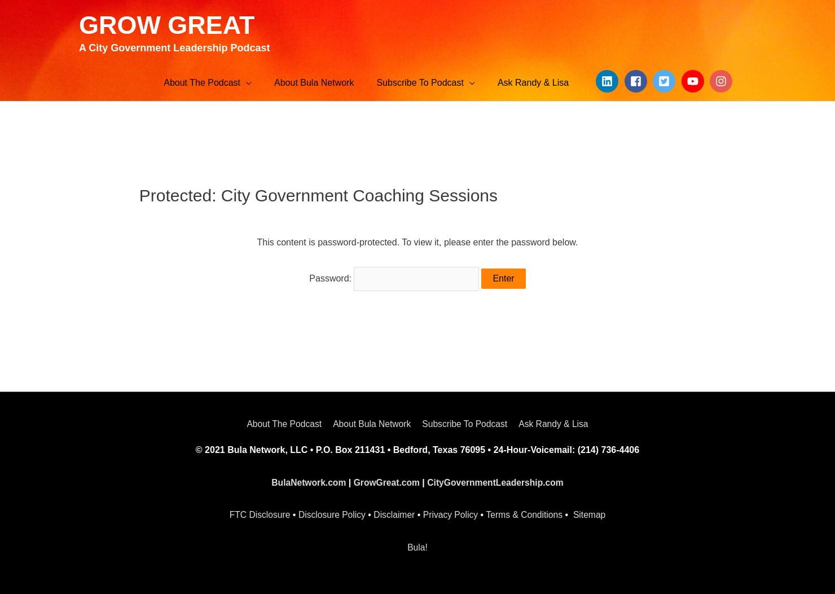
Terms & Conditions (526, 513)
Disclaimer (394, 513)
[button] (207, 83)
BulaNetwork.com (306, 480)
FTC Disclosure (257, 513)
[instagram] (723, 82)
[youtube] (694, 82)
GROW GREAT (169, 24)
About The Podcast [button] (281, 422)
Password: (394, 278)
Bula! (417, 545)
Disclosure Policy (330, 513)
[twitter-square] (666, 82)
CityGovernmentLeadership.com (496, 480)
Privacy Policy (451, 513)
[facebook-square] (638, 82)
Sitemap (592, 513)
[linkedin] (609, 82)
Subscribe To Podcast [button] (465, 422)
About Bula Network (371, 422)
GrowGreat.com (386, 480)
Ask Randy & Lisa (556, 422)
